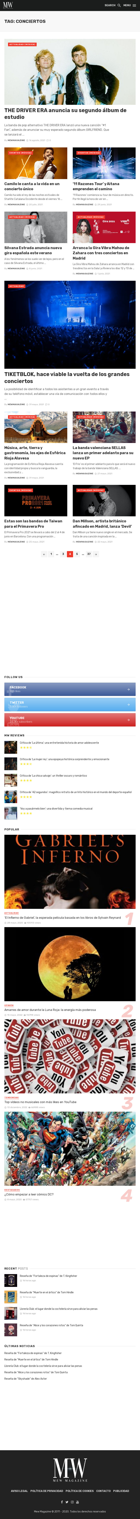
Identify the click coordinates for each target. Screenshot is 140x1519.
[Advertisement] (70, 642)
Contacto (103, 1491)
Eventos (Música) (20, 153)
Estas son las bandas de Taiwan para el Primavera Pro (33, 523)
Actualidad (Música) (22, 44)
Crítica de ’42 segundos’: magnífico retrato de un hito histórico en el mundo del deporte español (76, 792)
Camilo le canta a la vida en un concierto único (32, 186)
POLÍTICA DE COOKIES (80, 1491)
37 (89, 554)
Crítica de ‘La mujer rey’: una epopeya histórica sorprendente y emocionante (64, 759)
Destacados (12, 1190)
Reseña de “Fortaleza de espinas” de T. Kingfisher (48, 1276)
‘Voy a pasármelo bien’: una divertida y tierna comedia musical (56, 808)
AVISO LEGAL (19, 1491)
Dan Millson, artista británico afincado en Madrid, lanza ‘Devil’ (102, 523)
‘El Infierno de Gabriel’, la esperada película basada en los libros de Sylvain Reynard (62, 917)
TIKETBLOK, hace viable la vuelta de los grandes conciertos (67, 377)
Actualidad (16, 286)
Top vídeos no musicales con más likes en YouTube (40, 1102)
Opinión (8, 1005)
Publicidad (121, 1491)
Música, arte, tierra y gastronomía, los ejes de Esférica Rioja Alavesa (35, 453)
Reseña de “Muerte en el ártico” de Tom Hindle (47, 1292)
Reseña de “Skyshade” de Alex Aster (25, 1378)
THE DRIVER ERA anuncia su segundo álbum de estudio (65, 113)
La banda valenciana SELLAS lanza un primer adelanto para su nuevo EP (103, 453)
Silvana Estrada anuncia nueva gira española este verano (33, 250)
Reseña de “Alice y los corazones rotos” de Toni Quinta (51, 1325)
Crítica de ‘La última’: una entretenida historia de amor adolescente (59, 742)
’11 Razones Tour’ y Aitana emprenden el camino (96, 186)
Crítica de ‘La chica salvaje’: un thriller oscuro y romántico (53, 775)
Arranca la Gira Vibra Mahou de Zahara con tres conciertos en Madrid (101, 253)
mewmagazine (16, 140)
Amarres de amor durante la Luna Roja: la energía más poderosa (50, 1010)
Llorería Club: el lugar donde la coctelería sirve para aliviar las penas (59, 1308)
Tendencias (11, 1097)
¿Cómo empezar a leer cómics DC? (29, 1194)
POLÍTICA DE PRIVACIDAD (46, 1491)
